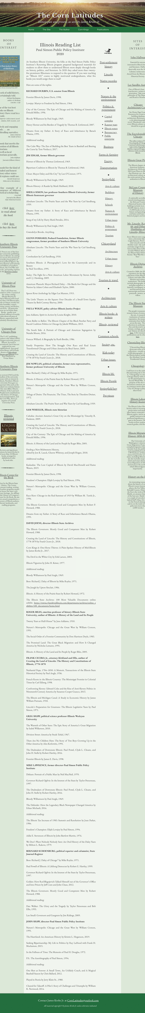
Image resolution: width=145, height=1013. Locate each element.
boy (114, 388)
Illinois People (108, 381)
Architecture (111, 251)
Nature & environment (111, 212)
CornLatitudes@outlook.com (83, 1000)
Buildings (109, 192)
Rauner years (111, 124)
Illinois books (107, 314)
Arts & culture (112, 272)
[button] (8, 435)
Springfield (106, 388)
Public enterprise (109, 137)
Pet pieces (108, 395)
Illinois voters (111, 128)
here (131, 332)
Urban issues (111, 220)
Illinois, (8, 415)
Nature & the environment (108, 97)
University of (9, 282)
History (109, 198)
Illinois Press (8, 286)
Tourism (109, 235)
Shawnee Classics (11, 271)
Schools (109, 204)
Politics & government (111, 227)
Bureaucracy (111, 132)
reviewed (8, 419)
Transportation (108, 168)
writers (108, 317)
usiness (109, 147)
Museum (138, 190)
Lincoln (108, 74)
